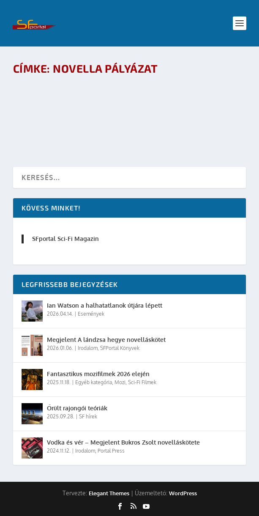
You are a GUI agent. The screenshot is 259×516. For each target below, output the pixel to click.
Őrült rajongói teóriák (77, 408)
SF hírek (88, 416)
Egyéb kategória (93, 382)
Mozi (120, 382)
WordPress (183, 493)
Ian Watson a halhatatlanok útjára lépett (104, 305)
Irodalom (88, 348)
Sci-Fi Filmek (142, 382)
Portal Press (111, 451)
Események (91, 314)
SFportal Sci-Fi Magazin (65, 238)
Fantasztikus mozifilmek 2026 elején (98, 373)
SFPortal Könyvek (119, 348)
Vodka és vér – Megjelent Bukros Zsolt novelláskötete (123, 442)
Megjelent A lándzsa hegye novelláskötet (106, 339)
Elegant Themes (109, 493)
